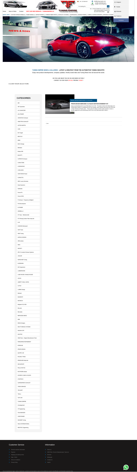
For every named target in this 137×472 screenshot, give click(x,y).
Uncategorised (21, 405)
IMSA (19, 245)
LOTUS (19, 286)
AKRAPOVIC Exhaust (23, 118)
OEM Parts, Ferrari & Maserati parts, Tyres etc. (58, 452)
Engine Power (82, 15)
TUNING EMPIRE (22, 401)
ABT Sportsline (21, 107)
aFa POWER (21, 114)
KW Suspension (21, 267)
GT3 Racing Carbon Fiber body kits (26, 218)
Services (49, 455)
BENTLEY (20, 136)
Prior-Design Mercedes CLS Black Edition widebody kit (81, 100)
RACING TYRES (22, 357)
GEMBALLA (20, 211)
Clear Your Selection (19, 84)
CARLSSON (20, 170)
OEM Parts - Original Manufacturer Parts (27, 338)
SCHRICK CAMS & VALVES (24, 375)
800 (18, 103)
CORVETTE (20, 177)
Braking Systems (108, 15)
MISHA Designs (21, 323)
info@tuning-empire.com (100, 1)
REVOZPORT (21, 364)
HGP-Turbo (20, 230)
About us (49, 449)
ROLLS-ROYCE (21, 368)
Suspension (73, 15)
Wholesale (49, 457)
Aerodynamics (40, 15)
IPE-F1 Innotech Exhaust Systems (26, 252)
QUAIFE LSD (21, 353)
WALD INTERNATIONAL (23, 424)
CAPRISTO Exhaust (22, 159)
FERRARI (20, 189)
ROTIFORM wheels (22, 371)
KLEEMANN (20, 263)
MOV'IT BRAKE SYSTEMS (24, 327)
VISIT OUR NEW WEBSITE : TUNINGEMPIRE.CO (40, 11)
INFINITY (20, 248)
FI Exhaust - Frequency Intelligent (25, 200)
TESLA (19, 394)
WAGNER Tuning (22, 420)
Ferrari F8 (20, 192)
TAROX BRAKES (22, 386)
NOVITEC (20, 334)
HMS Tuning (20, 233)
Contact (21, 11)
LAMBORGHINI (21, 271)
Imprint (48, 462)
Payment (13, 452)
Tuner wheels (30, 15)
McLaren (20, 308)
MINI (19, 319)
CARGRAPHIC (21, 166)
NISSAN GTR (21, 330)
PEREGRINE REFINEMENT (24, 342)
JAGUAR (20, 256)
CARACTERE (21, 162)
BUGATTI (20, 155)
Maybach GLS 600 (22, 304)
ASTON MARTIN (22, 125)
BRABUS (20, 148)
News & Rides (12, 11)
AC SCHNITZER (22, 110)
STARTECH (20, 379)
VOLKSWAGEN (21, 413)
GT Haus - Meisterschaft (23, 215)
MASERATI (20, 297)
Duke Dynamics (21, 185)
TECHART (20, 390)
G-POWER (20, 207)
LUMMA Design (21, 289)
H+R (19, 222)
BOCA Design (21, 144)
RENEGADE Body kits (23, 360)
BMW (19, 140)
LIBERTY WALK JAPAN (23, 282)
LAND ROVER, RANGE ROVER (25, 274)
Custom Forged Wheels (18, 15)
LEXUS (19, 278)
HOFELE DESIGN (22, 237)
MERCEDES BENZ (22, 316)
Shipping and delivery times (17, 455)
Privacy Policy (14, 462)
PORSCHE (20, 345)
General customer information (18, 449)
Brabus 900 (20, 151)
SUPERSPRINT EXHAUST (24, 383)
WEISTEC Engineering (23, 427)
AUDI (19, 129)
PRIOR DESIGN (21, 349)
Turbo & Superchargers (94, 15)
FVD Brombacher (22, 204)
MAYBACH (20, 301)
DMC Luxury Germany (23, 181)
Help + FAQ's (14, 457)
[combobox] (93, 6)
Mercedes (20, 312)
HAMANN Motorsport (23, 226)
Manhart (20, 293)
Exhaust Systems (63, 15)
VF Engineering (21, 409)
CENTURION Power (22, 174)
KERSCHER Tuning (22, 259)
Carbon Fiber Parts (51, 15)
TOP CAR (20, 398)
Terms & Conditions (15, 460)
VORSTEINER (21, 416)
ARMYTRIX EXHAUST (23, 121)
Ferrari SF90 (21, 196)
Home (4, 11)
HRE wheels (20, 241)
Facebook (121, 20)
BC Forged (20, 133)
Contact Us (49, 460)
